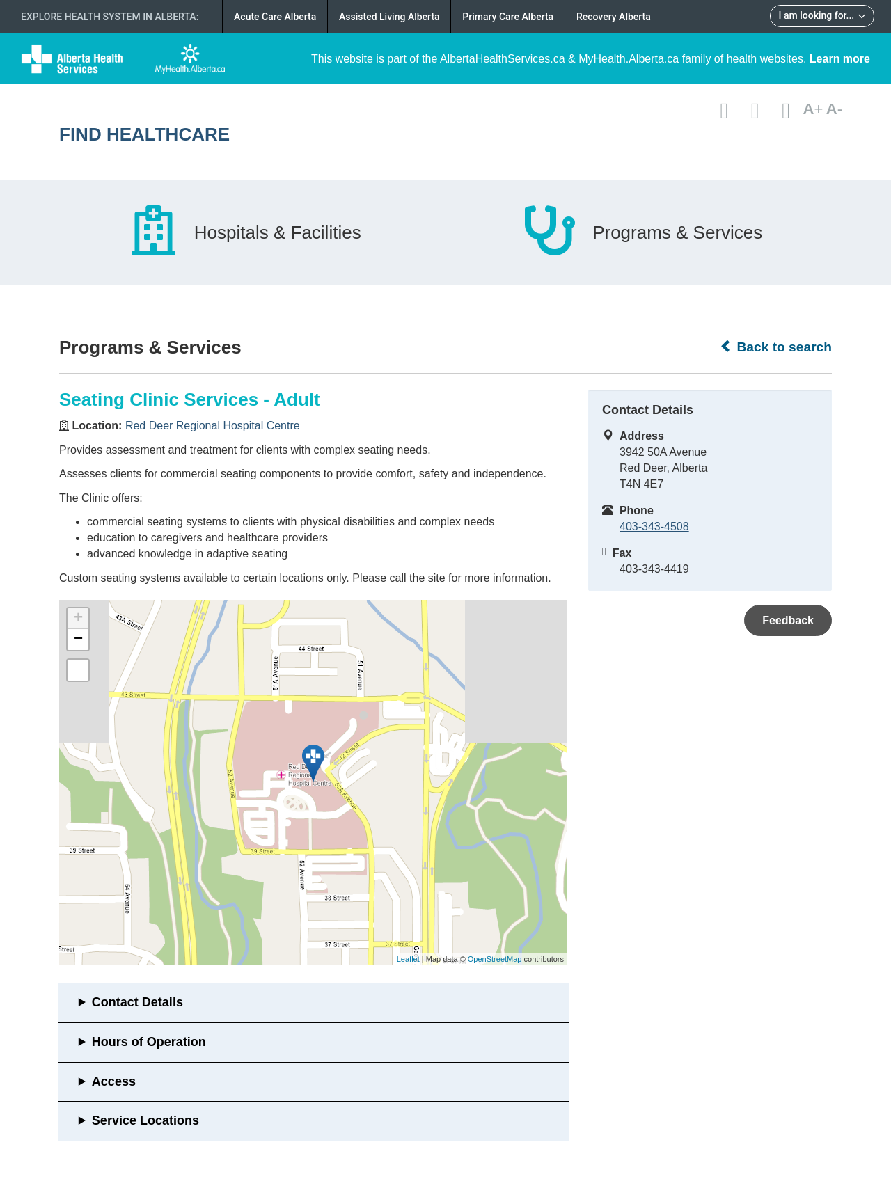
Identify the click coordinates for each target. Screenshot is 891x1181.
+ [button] (78, 618)
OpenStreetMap (495, 959)
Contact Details (137, 1002)
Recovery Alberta (613, 16)
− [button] (78, 639)
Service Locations (145, 1120)
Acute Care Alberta (275, 16)
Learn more (840, 59)
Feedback (788, 620)
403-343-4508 (654, 526)
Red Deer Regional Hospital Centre (212, 425)
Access (114, 1081)
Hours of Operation (149, 1042)
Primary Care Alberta (507, 16)
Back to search (776, 346)
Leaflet (408, 959)
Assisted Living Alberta (389, 16)
